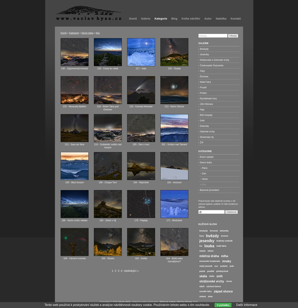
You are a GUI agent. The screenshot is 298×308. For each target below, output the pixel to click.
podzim (224, 266)
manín (202, 251)
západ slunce (223, 291)
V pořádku (223, 305)
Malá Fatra (205, 82)
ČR (201, 142)
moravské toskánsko (209, 261)
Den (204, 173)
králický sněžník (224, 241)
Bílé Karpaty (206, 115)
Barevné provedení (209, 190)
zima (210, 296)
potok (202, 271)
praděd (210, 271)
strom (229, 281)
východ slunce (213, 286)
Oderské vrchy (207, 131)
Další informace (246, 304)
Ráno (205, 168)
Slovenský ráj (206, 137)
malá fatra (221, 246)
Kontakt (236, 18)
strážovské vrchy (211, 281)
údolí (201, 286)
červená (214, 231)
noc (216, 266)
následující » (131, 270)
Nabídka (221, 18)
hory (201, 236)
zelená (202, 296)
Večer (205, 179)
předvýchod (222, 271)
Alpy (202, 109)
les (200, 246)
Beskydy (204, 49)
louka (209, 246)
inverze (224, 236)
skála (203, 276)
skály (211, 276)
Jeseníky (204, 54)
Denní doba (87, 33)
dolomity (224, 231)
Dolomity (204, 126)
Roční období (206, 157)
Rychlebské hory (208, 98)
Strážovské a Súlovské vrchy (214, 60)
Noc (98, 33)
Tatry (202, 71)
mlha (224, 256)
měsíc (211, 251)
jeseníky (206, 241)
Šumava (204, 76)
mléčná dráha (209, 256)
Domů (133, 18)
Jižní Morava (206, 104)
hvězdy (212, 236)
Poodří (203, 87)
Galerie (145, 18)
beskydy (203, 231)
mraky (226, 261)
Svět (202, 120)
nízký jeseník (205, 266)
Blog (174, 18)
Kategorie (161, 18)
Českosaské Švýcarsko (212, 65)
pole (232, 266)
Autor (208, 18)
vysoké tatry (205, 291)
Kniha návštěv (190, 18)
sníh (219, 276)
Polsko (203, 93)
